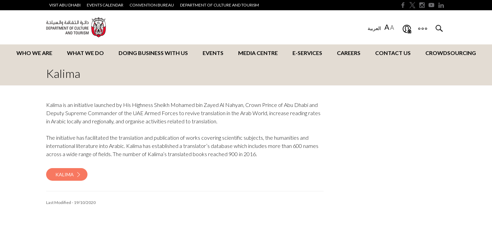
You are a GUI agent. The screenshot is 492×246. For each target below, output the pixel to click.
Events (213, 53)
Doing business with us (153, 53)
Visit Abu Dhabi (65, 5)
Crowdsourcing (450, 53)
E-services (307, 53)
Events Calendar (105, 5)
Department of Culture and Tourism (219, 5)
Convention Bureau (151, 5)
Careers (348, 53)
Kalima (64, 174)
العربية (374, 28)
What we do (85, 53)
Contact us (393, 53)
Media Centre (258, 53)
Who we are (34, 53)
